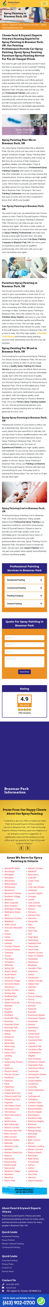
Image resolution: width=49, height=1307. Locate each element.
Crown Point (33, 1037)
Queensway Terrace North (13, 1063)
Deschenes (33, 1027)
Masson (8, 1155)
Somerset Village (12, 981)
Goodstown (33, 977)
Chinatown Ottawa (36, 1062)
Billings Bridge (34, 1130)
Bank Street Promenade (33, 1160)
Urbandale (9, 940)
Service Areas (8, 1271)
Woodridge (9, 871)
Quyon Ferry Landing (10, 1054)
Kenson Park (34, 915)
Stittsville (8, 965)
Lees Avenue (34, 902)
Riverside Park (11, 1027)
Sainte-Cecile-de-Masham (12, 1004)
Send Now (24, 672)
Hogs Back (33, 937)
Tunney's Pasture (12, 946)
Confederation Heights (34, 1054)
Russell (7, 1009)
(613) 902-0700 (19, 1303)
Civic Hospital (34, 1059)
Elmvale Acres (34, 1002)
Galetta (31, 990)
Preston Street (11, 1071)
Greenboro (33, 971)
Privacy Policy (8, 1264)
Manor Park (9, 1180)
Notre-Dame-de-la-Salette (12, 1116)
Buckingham (34, 1115)
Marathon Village (12, 1171)
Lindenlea (32, 890)
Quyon (7, 1059)
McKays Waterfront (13, 1152)
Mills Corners (10, 1137)
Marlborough (10, 1165)
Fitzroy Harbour (35, 996)
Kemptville (33, 921)
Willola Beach (10, 884)
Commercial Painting (11, 1247)
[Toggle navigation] (44, 3)
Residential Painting (10, 1236)
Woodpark (9, 874)
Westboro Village (12, 896)
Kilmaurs (32, 912)
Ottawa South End (12, 1096)
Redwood (8, 1049)
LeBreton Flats (35, 906)
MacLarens (33, 874)
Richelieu (8, 1040)
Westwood (9, 890)
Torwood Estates (12, 949)
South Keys (9, 977)
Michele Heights (11, 1140)
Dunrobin (32, 1012)
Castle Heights (35, 1080)
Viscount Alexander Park (13, 929)
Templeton (9, 962)
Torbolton (8, 952)
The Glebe (9, 959)
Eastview (32, 1009)
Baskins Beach (35, 1152)
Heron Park (33, 946)
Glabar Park (33, 984)
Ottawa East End (12, 1099)
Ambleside (33, 1171)
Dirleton (31, 1024)
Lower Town (33, 881)
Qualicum (8, 1068)
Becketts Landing (36, 1146)
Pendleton (9, 1077)
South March (10, 974)
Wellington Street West (12, 913)
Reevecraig (9, 1046)
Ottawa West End (12, 1093)
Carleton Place (35, 1102)
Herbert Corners (35, 952)
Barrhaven (33, 1155)
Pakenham (9, 1087)
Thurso (7, 956)
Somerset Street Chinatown (11, 985)
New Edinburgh (11, 1124)
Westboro (8, 899)
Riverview (8, 1021)
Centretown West (36, 1068)
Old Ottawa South (12, 1105)
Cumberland (33, 1034)
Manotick (8, 1177)
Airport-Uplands (35, 1180)
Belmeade (32, 1134)
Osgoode (8, 1102)
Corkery (31, 1043)
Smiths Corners (11, 990)
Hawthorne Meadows (33, 963)
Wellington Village (12, 909)
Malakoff (32, 871)
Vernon (7, 934)
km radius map (24, 754)
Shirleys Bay (10, 993)
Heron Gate (33, 949)
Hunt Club (32, 931)
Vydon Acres (10, 924)
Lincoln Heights (35, 893)
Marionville (9, 1168)
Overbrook (9, 1090)
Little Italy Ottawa (36, 887)
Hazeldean (33, 959)
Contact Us (7, 1268)
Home (5, 24)
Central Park (33, 1077)
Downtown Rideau (36, 1015)
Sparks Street (10, 971)
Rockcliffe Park (11, 1018)
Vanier (7, 937)
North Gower (10, 1121)
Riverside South (11, 1024)
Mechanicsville (11, 1146)
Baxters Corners (35, 1149)
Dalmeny (32, 1030)
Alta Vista (32, 1174)
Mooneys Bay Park (13, 1130)
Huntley (31, 927)
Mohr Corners (10, 1134)
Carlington (33, 1099)
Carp (30, 1093)
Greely (31, 974)
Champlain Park (35, 1065)
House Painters (8, 1240)
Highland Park (34, 943)
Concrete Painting (9, 1260)
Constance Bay (35, 1049)
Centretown (33, 1071)
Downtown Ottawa (36, 1018)
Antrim (31, 1168)
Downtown (33, 1021)
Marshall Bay (10, 1162)
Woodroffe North (12, 868)
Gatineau (32, 987)
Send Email (11, 1288)
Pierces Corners (11, 1074)
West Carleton (11, 906)
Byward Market (35, 1109)
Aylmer (31, 1165)
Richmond (9, 1037)
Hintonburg (33, 940)
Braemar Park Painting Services (24, 24)
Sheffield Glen (10, 996)
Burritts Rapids (35, 1112)
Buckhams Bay (35, 1118)
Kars (30, 924)
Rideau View (10, 1030)
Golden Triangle (35, 981)
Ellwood (31, 1006)
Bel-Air (31, 1143)
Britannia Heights (36, 1121)
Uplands (8, 943)
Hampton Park (34, 968)
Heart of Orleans (35, 956)
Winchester (9, 881)
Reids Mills (9, 1043)
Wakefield (8, 921)
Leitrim (31, 899)
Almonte (32, 1177)
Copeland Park (35, 1046)
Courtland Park (35, 1040)
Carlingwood (34, 1096)
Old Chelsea (10, 1112)
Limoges (32, 896)
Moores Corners (11, 1127)
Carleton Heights (36, 1105)
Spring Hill (9, 968)
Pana (6, 1084)
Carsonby (32, 1087)
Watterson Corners (13, 918)
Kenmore (32, 918)
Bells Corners (34, 1140)
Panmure (8, 1080)
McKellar (8, 1149)
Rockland (8, 1015)
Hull (30, 934)
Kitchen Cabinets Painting (13, 1243)
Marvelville (9, 1159)
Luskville (32, 877)
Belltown (32, 1137)
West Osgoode (11, 902)
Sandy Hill (9, 999)
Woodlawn (9, 877)
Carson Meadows (36, 1090)
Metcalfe (8, 1143)
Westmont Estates (12, 893)
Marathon (8, 1174)
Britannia (32, 1124)
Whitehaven (9, 887)
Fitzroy (31, 999)
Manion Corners (35, 868)
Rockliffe (8, 1012)
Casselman (33, 1084)
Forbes (31, 993)
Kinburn (31, 909)
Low (30, 884)
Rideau (7, 1034)
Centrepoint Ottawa (37, 1074)
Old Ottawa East (11, 1109)
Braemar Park (34, 1127)
